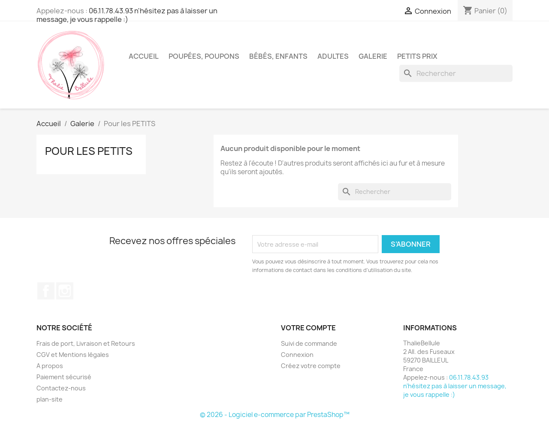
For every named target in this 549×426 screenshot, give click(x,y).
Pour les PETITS (89, 151)
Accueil (144, 56)
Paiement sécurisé (63, 377)
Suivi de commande (309, 343)
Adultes (333, 56)
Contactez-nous (61, 388)
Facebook (45, 290)
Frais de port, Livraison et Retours (85, 343)
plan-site (49, 399)
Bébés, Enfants (278, 56)
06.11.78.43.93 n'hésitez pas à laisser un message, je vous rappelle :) (126, 15)
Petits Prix (417, 56)
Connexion (297, 354)
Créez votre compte (311, 366)
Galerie (373, 56)
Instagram (64, 290)
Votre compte (308, 327)
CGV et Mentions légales (72, 354)
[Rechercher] (456, 73)
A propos (49, 366)
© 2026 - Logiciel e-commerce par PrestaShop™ (275, 414)
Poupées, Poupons (204, 56)
